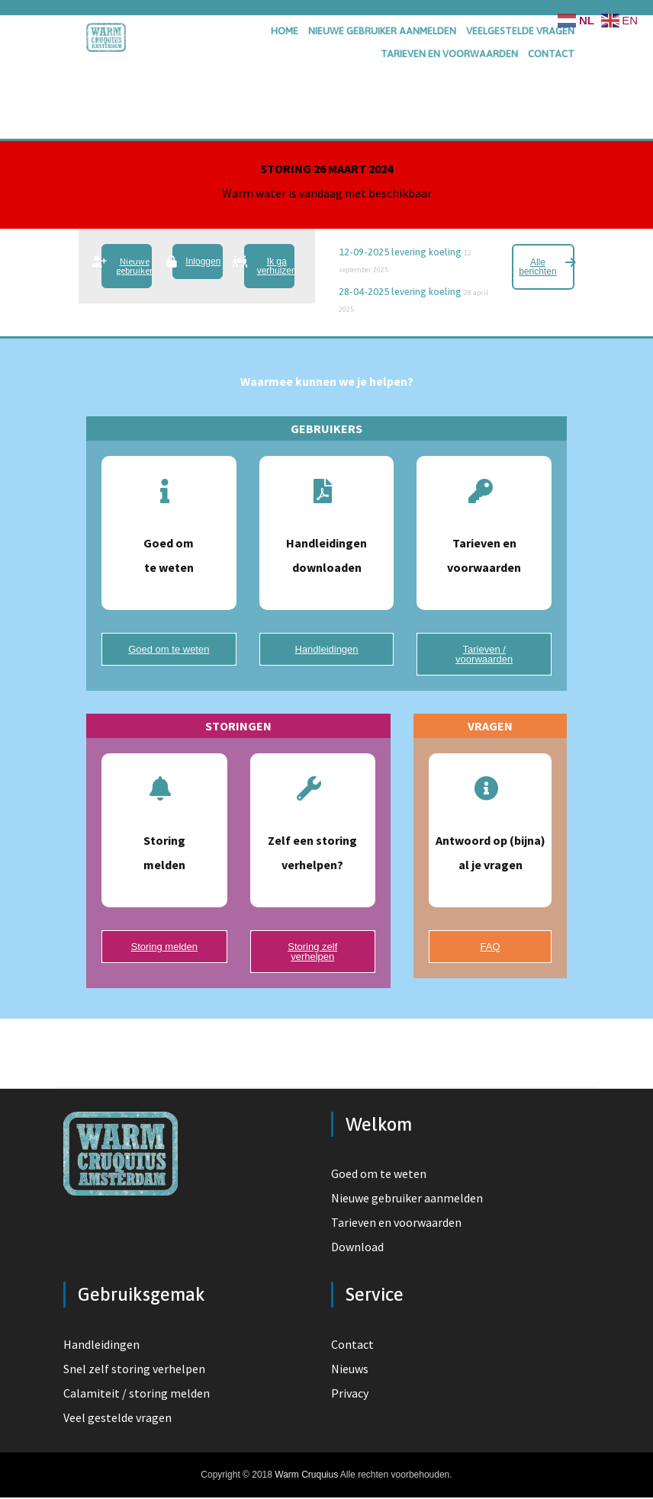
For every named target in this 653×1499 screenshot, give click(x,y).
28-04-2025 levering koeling (400, 291)
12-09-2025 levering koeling (400, 252)
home (284, 31)
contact (551, 53)
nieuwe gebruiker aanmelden (382, 31)
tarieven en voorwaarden (449, 53)
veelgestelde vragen (520, 31)
